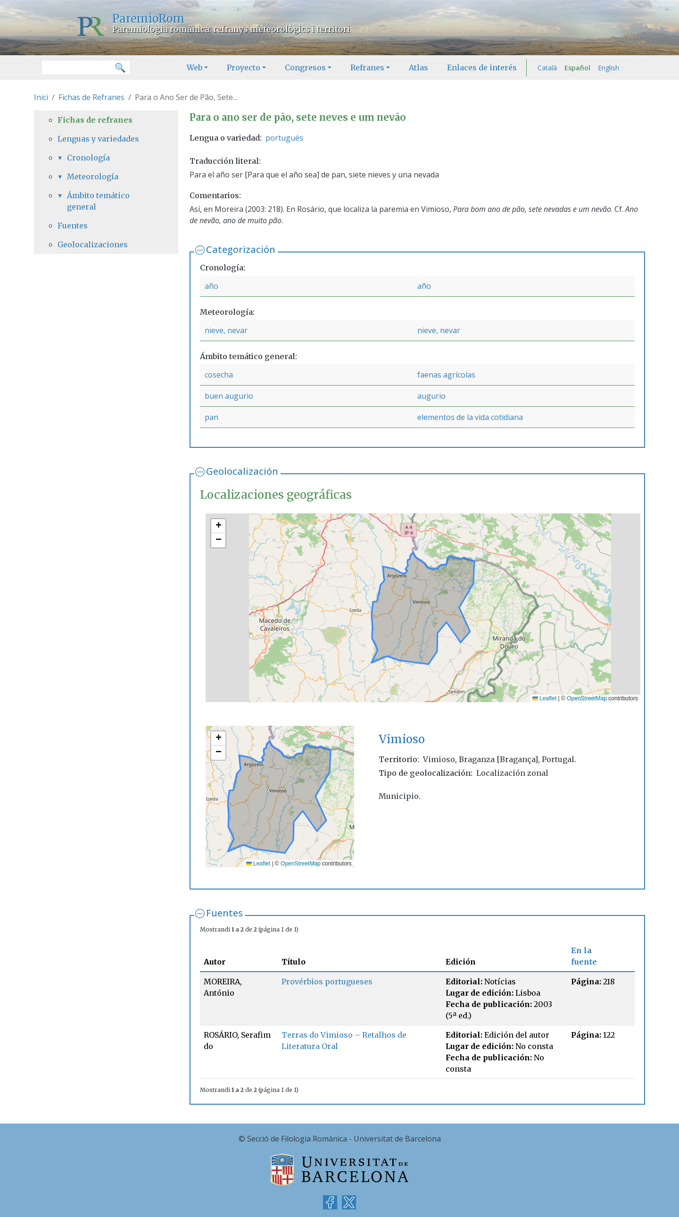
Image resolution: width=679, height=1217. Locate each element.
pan (211, 417)
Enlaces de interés (482, 67)
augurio (431, 396)
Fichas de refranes (95, 120)
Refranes (367, 67)
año (211, 286)
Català (547, 67)
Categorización (240, 249)
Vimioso (402, 739)
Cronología (88, 157)
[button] (218, 526)
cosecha (219, 374)
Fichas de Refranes (91, 97)
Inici (41, 97)
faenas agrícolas (446, 374)
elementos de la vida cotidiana (470, 417)
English (608, 67)
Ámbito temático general (98, 201)
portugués (284, 138)
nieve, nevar (226, 330)
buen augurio (229, 396)
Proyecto (243, 67)
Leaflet (544, 698)
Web (194, 67)
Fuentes (224, 912)
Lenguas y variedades (98, 138)
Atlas (418, 67)
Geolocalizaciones (93, 244)
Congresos (305, 67)
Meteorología (92, 176)
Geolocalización (242, 471)
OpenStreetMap (587, 698)
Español (577, 67)
